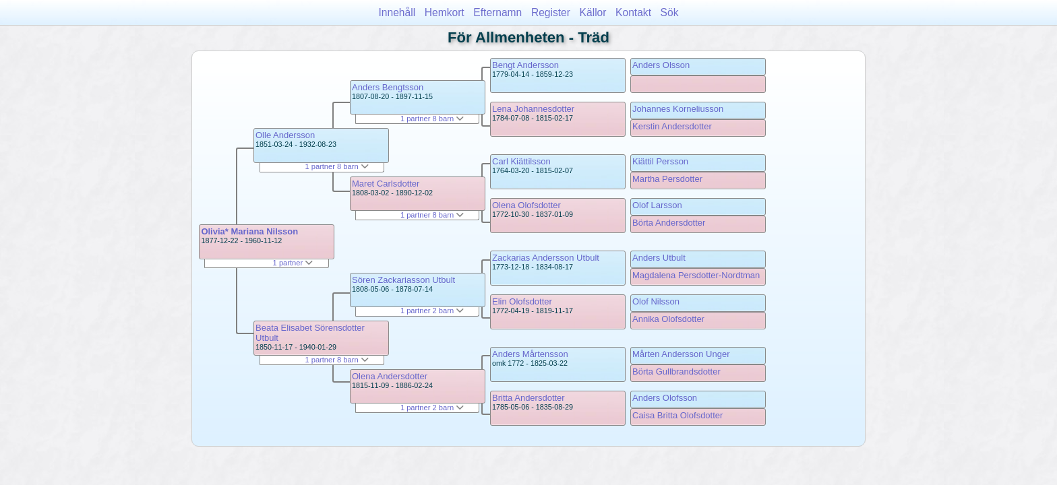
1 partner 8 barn (336, 166)
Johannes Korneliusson (677, 109)
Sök (670, 12)
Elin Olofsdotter (522, 301)
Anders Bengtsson (387, 87)
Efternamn (497, 12)
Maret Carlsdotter (385, 184)
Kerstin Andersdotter (672, 126)
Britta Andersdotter (528, 398)
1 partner (293, 263)
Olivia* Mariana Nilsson (249, 231)
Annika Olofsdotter (668, 319)
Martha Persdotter (667, 179)
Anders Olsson (661, 65)
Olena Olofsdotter (526, 205)
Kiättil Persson (660, 161)
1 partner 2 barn (432, 310)
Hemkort (444, 12)
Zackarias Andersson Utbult (545, 258)
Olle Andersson (285, 135)
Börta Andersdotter (668, 223)
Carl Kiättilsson (521, 161)
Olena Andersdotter (389, 376)
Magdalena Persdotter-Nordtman (696, 275)
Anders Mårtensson (530, 354)
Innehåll (397, 12)
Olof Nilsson (656, 301)
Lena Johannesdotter (533, 109)
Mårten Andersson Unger (681, 354)
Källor (593, 12)
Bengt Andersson (525, 65)
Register (550, 12)
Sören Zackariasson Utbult (403, 280)
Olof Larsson (657, 205)
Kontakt (633, 12)
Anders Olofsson (664, 398)
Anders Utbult (659, 258)
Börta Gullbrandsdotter (676, 371)
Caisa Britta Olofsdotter (677, 415)
